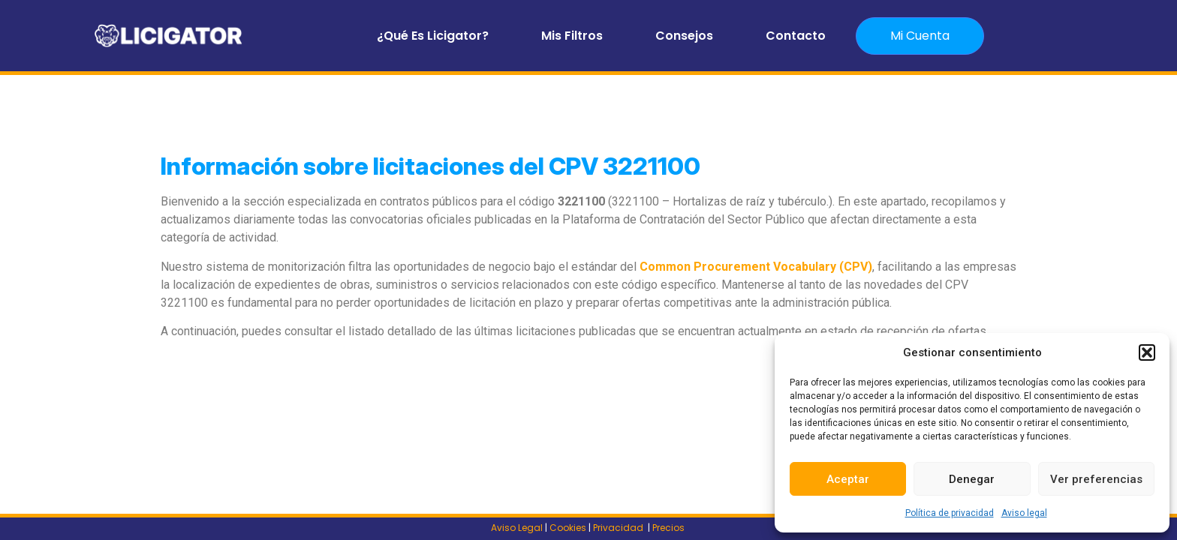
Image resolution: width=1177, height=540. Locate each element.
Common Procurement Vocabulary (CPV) (756, 267)
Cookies (567, 527)
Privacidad (619, 527)
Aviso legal (1024, 513)
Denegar (972, 479)
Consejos (684, 35)
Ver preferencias (1096, 479)
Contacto (796, 35)
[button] (1146, 352)
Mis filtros (572, 35)
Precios (669, 527)
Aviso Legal (517, 527)
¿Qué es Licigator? (433, 35)
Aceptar (847, 479)
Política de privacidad (949, 513)
